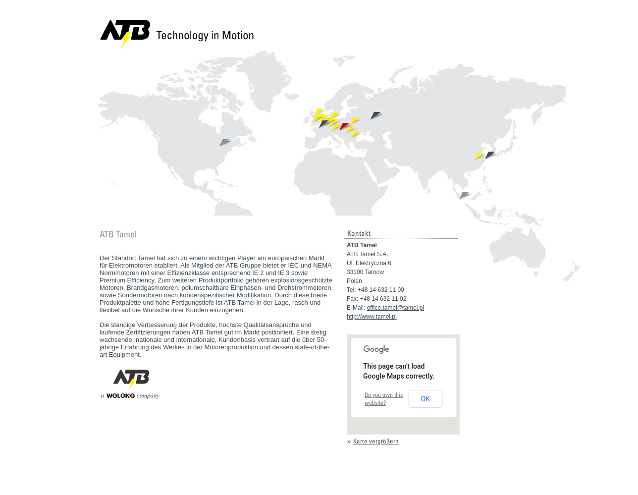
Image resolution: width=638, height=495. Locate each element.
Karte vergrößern (376, 441)
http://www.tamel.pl (372, 316)
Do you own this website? (384, 398)
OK (425, 399)
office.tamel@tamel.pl (395, 307)
